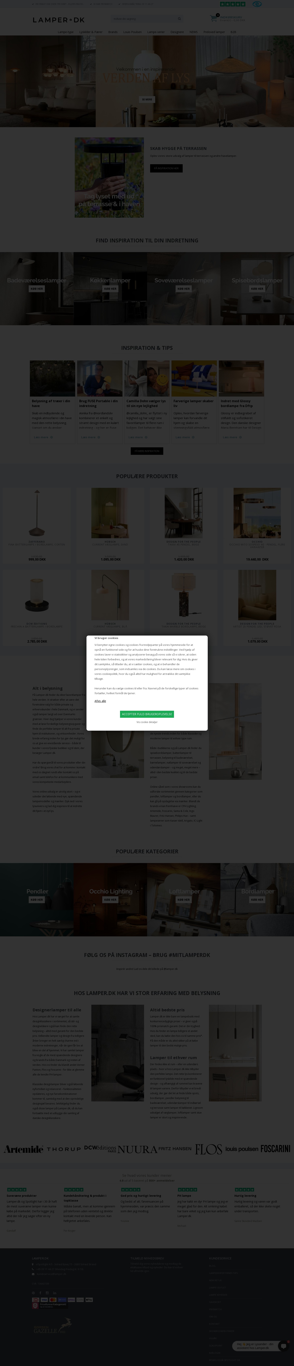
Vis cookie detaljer (147, 722)
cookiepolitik (110, 674)
